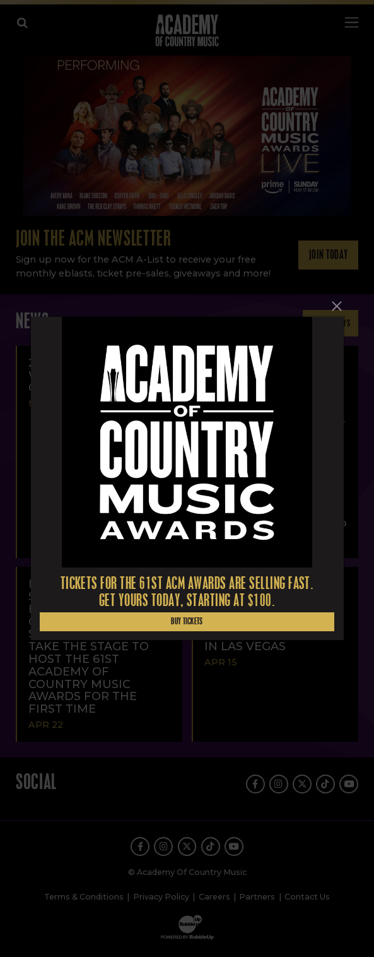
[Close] (336, 306)
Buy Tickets (186, 621)
